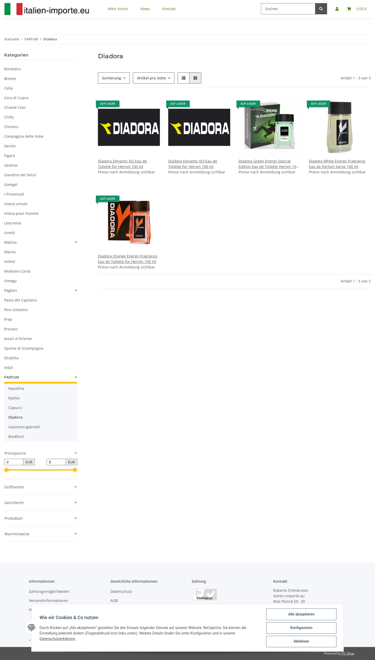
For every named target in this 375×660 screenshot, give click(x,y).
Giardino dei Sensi (20, 174)
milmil (9, 261)
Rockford (16, 436)
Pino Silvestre (16, 309)
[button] (184, 78)
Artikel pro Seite (151, 78)
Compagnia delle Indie (23, 136)
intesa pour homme (21, 213)
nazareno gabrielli (24, 426)
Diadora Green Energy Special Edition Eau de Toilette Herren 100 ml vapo (268, 164)
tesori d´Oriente (18, 338)
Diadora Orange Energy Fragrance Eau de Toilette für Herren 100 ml (127, 259)
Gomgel (10, 184)
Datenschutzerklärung (57, 639)
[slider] (6, 470)
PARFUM (11, 377)
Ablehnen (301, 641)
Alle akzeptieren (301, 614)
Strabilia (11, 357)
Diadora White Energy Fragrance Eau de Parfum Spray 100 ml (337, 164)
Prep (8, 319)
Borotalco (12, 68)
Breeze (10, 78)
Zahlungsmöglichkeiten (49, 591)
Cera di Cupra (16, 97)
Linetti (9, 232)
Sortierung (111, 78)
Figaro (9, 155)
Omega (10, 280)
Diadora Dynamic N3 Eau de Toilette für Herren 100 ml (192, 164)
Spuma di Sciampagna (23, 348)
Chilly (9, 117)
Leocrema (12, 223)
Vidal (8, 367)
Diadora (15, 417)
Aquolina (16, 388)
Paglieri (10, 290)
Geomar (11, 165)
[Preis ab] (13, 462)
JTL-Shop (348, 653)
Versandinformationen (48, 600)
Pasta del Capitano (20, 300)
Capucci (15, 407)
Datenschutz (121, 591)
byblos (14, 397)
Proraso (10, 328)
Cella (8, 88)
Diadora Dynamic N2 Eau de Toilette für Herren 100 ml (122, 164)
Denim (10, 145)
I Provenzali (14, 194)
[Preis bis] (56, 462)
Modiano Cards (17, 271)
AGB (114, 600)
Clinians (11, 126)
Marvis (10, 251)
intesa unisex (15, 203)
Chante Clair (15, 107)
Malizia (10, 242)
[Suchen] (288, 8)
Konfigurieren (301, 628)
